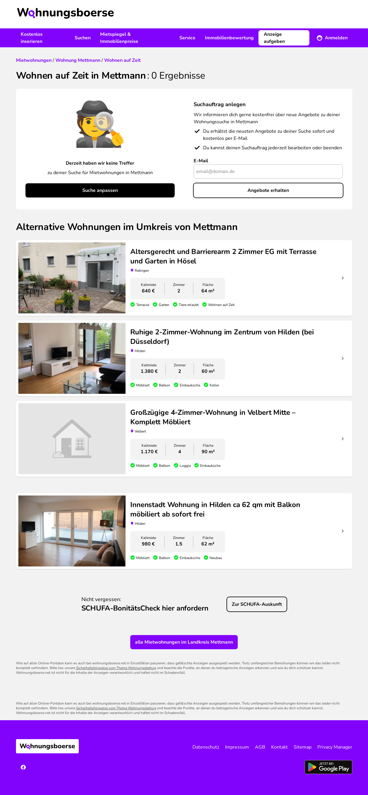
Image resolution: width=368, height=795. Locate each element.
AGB (260, 747)
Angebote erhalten (268, 190)
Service (187, 38)
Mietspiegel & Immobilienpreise (119, 38)
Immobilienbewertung (229, 38)
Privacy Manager (334, 747)
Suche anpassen (100, 190)
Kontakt (279, 747)
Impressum (237, 747)
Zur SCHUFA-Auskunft (257, 604)
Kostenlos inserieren (32, 38)
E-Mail (201, 161)
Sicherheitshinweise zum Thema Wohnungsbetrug (116, 668)
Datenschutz (205, 747)
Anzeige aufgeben (274, 38)
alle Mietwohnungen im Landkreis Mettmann (184, 642)
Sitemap (302, 747)
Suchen (83, 38)
